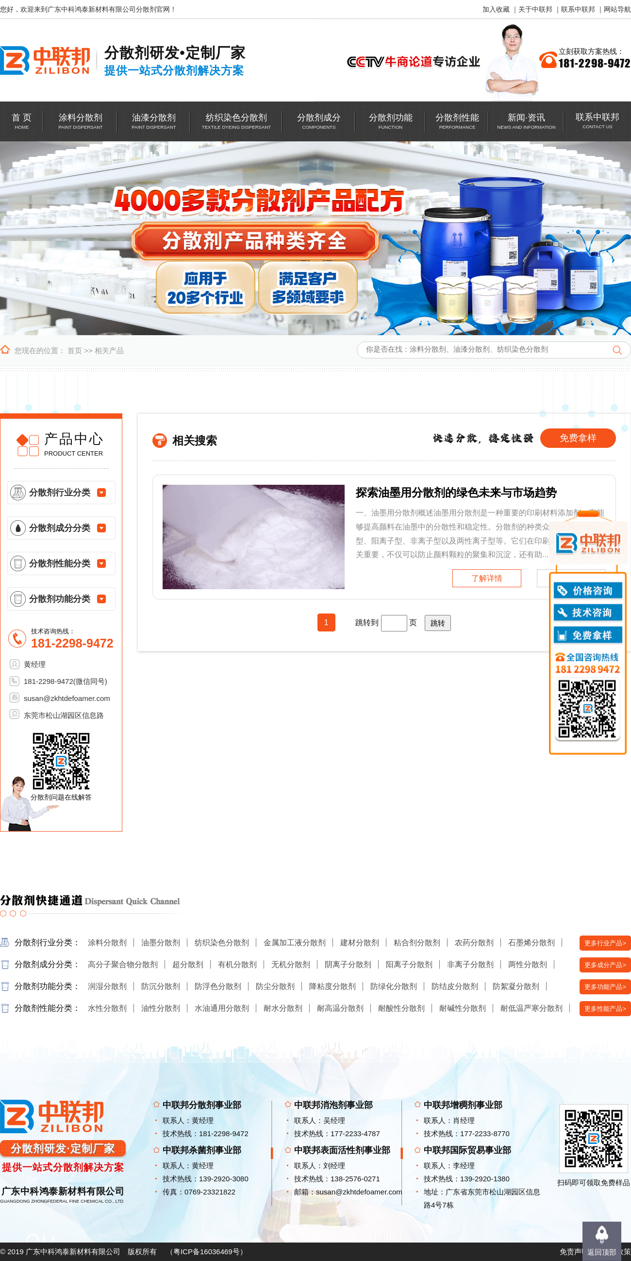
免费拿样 (578, 438)
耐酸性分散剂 (401, 1008)
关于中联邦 (535, 9)
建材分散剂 (359, 942)
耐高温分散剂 (340, 1008)
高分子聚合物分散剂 (123, 964)
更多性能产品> (605, 1008)
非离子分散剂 (470, 964)
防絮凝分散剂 (516, 986)
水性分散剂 (107, 1008)
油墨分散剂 (160, 942)
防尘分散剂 (275, 986)
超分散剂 (187, 964)
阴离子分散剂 (348, 964)
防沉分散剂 (160, 986)
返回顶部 (601, 1252)
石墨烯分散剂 (531, 942)
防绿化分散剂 (393, 986)
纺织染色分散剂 (222, 942)
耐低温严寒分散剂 (531, 1008)
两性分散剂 (527, 964)
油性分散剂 (160, 1008)
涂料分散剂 (107, 942)
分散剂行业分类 (59, 492)
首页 (74, 350)
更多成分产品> (605, 965)
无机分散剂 (290, 964)
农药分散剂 (474, 942)
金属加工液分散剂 (295, 942)
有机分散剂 (237, 964)
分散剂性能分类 (59, 563)
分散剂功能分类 (59, 599)
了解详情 (486, 578)
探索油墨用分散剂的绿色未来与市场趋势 (456, 492)
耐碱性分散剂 (462, 1008)
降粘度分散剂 (332, 986)
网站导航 (617, 9)
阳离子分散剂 (409, 964)
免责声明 (574, 1251)
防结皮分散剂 (455, 986)
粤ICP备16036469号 (206, 1251)
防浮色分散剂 (218, 986)
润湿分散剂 (107, 986)
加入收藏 (496, 9)
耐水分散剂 (283, 1008)
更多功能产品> (605, 986)
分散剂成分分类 (59, 528)
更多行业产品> (605, 943)
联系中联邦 (578, 9)
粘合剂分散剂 (417, 942)
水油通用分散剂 (222, 1008)
